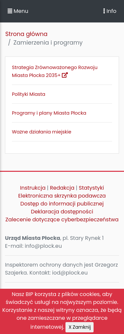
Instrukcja (33, 188)
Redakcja (62, 188)
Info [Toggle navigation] (109, 11)
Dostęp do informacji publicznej (62, 203)
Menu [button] (18, 11)
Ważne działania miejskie (41, 132)
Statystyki (91, 188)
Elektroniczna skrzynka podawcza (62, 196)
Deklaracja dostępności (62, 211)
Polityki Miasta (28, 94)
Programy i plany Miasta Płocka (49, 113)
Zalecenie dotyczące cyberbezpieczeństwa (61, 219)
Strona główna (26, 34)
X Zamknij (79, 327)
